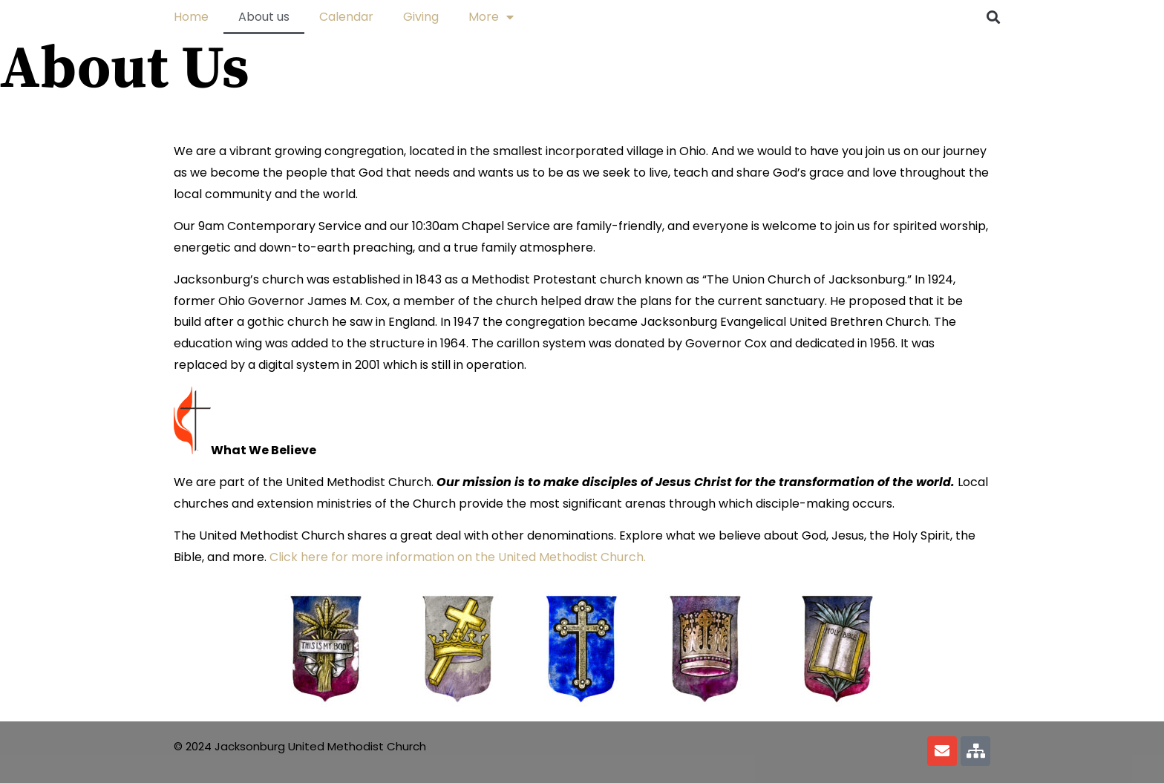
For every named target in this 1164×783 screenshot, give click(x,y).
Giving (421, 16)
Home (191, 16)
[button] (993, 16)
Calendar (346, 16)
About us (264, 16)
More (491, 17)
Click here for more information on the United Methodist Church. (457, 557)
